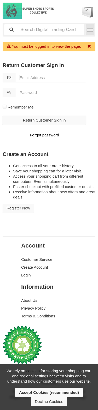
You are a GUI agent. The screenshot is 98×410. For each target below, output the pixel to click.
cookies (33, 371)
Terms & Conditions (38, 316)
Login (26, 275)
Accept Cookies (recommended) (49, 392)
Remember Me (18, 107)
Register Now (18, 208)
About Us (29, 300)
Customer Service (36, 259)
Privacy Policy (33, 308)
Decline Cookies (49, 401)
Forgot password (44, 135)
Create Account (34, 267)
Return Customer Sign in (44, 120)
